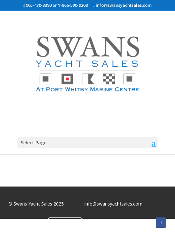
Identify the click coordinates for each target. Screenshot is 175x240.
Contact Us (65, 223)
